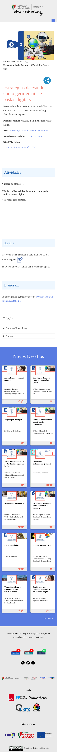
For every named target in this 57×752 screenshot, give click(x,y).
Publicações (39, 637)
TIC (34, 147)
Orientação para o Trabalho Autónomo (29, 130)
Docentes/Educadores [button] (16, 328)
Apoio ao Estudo (22, 147)
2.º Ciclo (7, 147)
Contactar (17, 633)
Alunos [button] (9, 336)
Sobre (9, 633)
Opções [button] (9, 318)
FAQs (37, 633)
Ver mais (47, 618)
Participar (29, 637)
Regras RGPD (28, 633)
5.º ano (29, 136)
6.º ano (38, 136)
